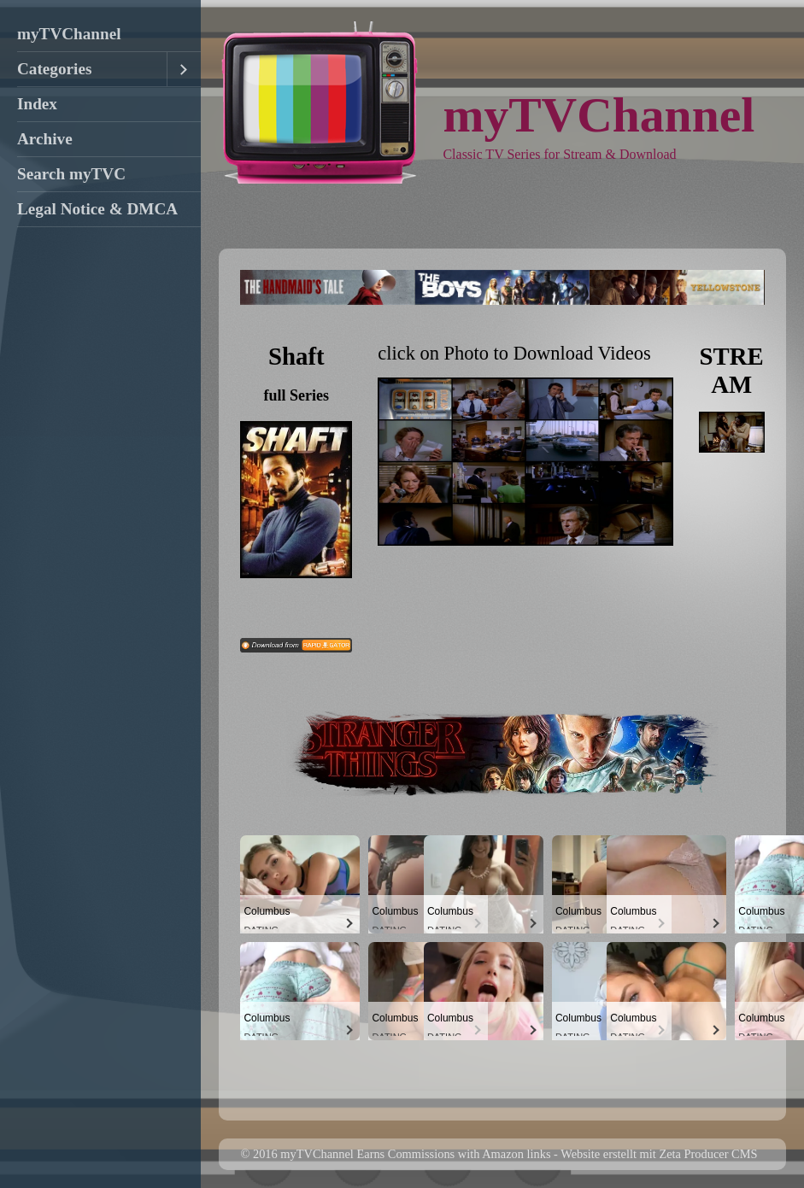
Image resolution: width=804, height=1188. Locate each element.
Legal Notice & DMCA (97, 209)
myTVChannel (69, 34)
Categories (54, 69)
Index (37, 104)
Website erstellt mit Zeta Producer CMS (658, 1154)
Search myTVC (71, 174)
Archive (45, 139)
